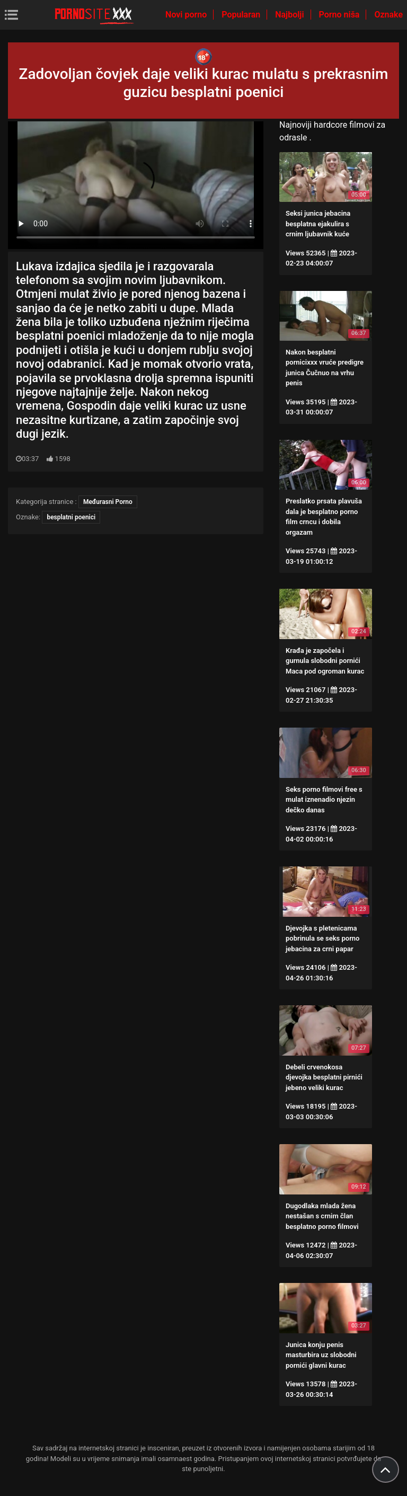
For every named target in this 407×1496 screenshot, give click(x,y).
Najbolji (290, 15)
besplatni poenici (71, 517)
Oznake (388, 15)
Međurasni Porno (107, 502)
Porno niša (340, 15)
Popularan (242, 15)
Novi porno (187, 15)
